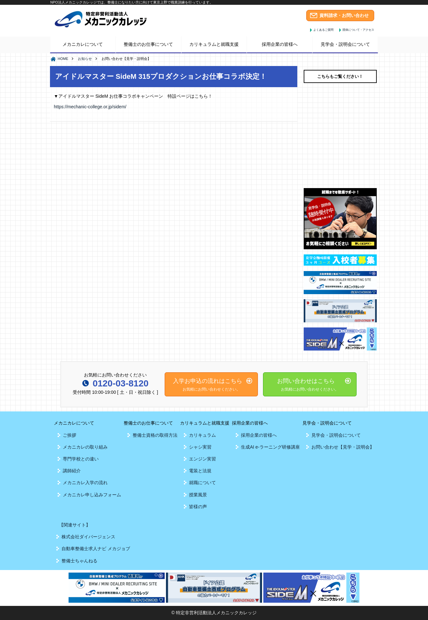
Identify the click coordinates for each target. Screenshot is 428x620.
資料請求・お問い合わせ (344, 15)
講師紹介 (72, 470)
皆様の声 (198, 506)
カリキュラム (202, 435)
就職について (202, 482)
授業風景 (198, 494)
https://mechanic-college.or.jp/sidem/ (90, 106)
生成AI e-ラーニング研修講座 (270, 447)
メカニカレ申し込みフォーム (92, 494)
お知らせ (85, 59)
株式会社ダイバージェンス (88, 536)
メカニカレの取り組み (85, 447)
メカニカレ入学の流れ (85, 482)
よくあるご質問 (323, 29)
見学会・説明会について (336, 435)
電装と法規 (200, 470)
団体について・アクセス (358, 29)
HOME (63, 59)
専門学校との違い (81, 458)
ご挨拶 (69, 435)
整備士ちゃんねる (79, 560)
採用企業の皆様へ (259, 435)
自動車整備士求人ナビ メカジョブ (96, 548)
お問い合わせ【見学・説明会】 (342, 447)
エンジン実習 (202, 458)
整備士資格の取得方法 (155, 435)
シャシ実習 (200, 447)
